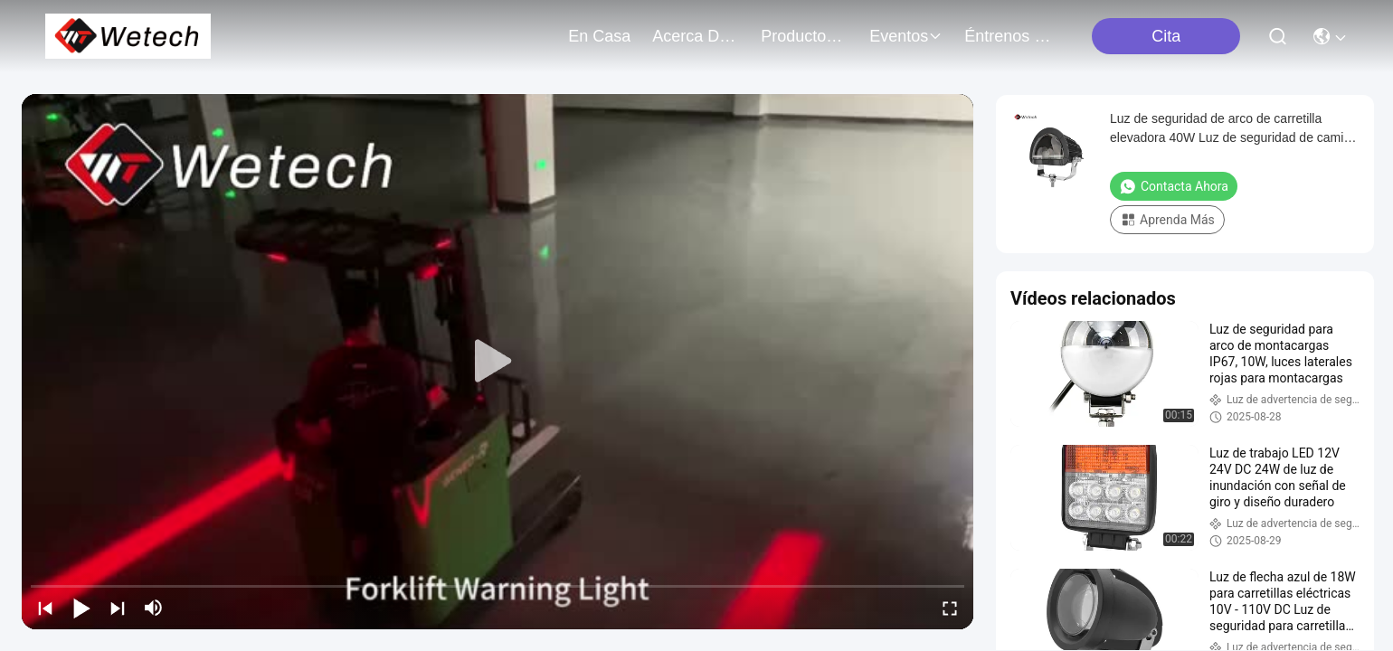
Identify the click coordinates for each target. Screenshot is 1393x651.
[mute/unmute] (154, 607)
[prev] (45, 607)
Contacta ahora (1173, 186)
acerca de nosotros (695, 36)
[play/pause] (81, 607)
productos (804, 36)
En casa (599, 36)
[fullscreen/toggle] (950, 607)
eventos (906, 36)
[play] (497, 361)
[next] (118, 607)
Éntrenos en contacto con (1007, 36)
